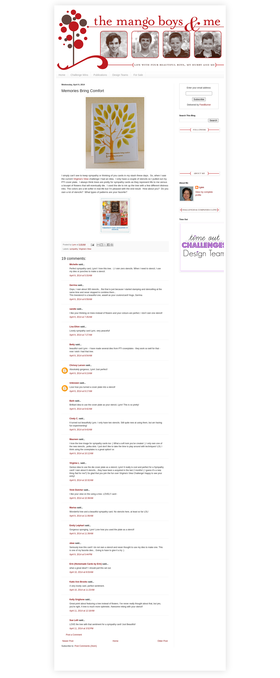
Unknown (74, 383)
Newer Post (67, 641)
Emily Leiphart (76, 525)
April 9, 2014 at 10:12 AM (81, 453)
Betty (72, 344)
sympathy (74, 249)
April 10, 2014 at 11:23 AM (81, 590)
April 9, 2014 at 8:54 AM (80, 355)
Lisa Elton (74, 326)
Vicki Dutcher (76, 490)
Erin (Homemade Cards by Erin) (85, 564)
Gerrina (73, 285)
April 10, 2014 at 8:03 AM (81, 572)
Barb (71, 401)
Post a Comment (74, 634)
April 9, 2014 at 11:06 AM (81, 516)
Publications (100, 74)
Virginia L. (74, 463)
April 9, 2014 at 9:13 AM (80, 373)
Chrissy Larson (77, 365)
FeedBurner (205, 105)
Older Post (163, 641)
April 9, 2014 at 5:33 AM (80, 275)
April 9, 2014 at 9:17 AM (80, 391)
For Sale (138, 74)
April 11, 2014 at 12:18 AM (81, 611)
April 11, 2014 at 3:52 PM (81, 628)
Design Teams (120, 74)
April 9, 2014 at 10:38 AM (81, 498)
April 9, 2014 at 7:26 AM (80, 317)
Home (62, 74)
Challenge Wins (79, 74)
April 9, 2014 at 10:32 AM (81, 480)
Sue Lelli (74, 620)
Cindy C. (73, 418)
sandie (72, 309)
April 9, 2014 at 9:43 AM (80, 429)
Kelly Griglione (77, 599)
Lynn (201, 187)
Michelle (73, 264)
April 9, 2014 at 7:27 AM (80, 335)
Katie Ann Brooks (78, 582)
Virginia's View (81, 179)
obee (71, 543)
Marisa (72, 507)
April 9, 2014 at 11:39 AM (81, 533)
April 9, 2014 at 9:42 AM (80, 409)
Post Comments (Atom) (85, 646)
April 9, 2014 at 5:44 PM (80, 554)
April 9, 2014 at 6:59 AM (80, 299)
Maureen (73, 439)
